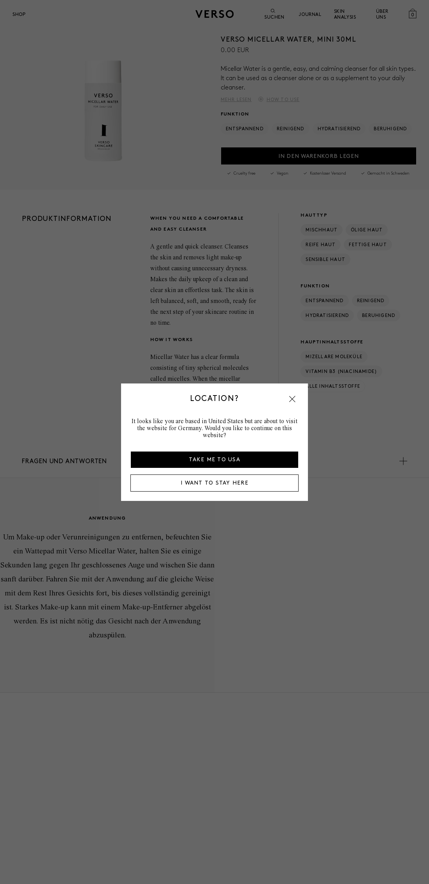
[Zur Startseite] (214, 14)
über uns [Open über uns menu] (382, 14)
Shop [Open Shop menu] (18, 14)
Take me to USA (214, 459)
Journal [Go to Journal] (310, 14)
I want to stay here (214, 483)
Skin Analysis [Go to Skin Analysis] (345, 14)
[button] (292, 399)
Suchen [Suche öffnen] (274, 14)
